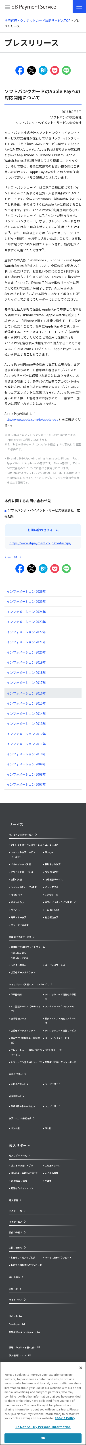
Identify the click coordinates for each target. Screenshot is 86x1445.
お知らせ (13, 1289)
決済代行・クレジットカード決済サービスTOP (37, 20)
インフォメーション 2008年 (26, 774)
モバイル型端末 (18, 964)
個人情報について (18, 1355)
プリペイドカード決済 (22, 871)
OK (43, 1438)
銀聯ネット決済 (53, 864)
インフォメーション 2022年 (26, 632)
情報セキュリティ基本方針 (22, 1347)
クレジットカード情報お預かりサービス (26, 1052)
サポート (13, 1316)
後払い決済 (16, 879)
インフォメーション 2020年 (26, 652)
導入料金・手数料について (24, 1173)
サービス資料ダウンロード (58, 1257)
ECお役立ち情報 (19, 1180)
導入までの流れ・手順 (22, 1165)
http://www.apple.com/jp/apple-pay (31, 419)
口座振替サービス (54, 879)
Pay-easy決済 (52, 909)
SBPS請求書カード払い (23, 1106)
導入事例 (13, 1200)
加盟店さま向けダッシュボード (60, 1062)
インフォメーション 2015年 (26, 703)
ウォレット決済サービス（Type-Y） (23, 854)
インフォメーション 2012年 (26, 734)
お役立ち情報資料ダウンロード (26, 1265)
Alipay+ (49, 852)
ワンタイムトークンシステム (59, 1006)
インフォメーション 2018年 (26, 672)
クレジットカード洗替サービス (60, 1030)
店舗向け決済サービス (20, 937)
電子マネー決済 (18, 917)
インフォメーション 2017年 (26, 682)
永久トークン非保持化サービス (26, 1062)
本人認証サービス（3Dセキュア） (25, 1009)
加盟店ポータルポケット (23, 1030)
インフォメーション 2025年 (26, 601)
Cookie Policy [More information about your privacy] (65, 1418)
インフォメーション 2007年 (26, 784)
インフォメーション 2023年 (26, 621)
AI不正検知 (16, 994)
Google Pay (51, 894)
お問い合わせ (15, 1247)
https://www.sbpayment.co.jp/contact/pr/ (40, 543)
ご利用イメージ (53, 1165)
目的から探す (15, 1232)
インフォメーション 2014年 (26, 713)
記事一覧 (10, 557)
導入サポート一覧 (18, 1155)
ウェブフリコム (53, 1084)
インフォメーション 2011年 (26, 744)
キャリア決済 (51, 887)
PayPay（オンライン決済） (25, 887)
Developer (14, 1324)
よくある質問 (51, 1173)
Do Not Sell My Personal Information (43, 1427)
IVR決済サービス (53, 1050)
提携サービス (15, 1221)
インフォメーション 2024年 (26, 611)
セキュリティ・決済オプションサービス (29, 984)
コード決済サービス (55, 964)
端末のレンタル (20, 957)
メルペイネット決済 (21, 864)
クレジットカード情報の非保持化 (60, 996)
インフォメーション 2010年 (26, 754)
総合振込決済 (51, 917)
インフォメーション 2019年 (26, 662)
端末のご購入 (19, 952)
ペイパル (15, 909)
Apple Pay (16, 894)
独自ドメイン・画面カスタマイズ (60, 1021)
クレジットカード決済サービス (26, 844)
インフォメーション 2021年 (26, 642)
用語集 (48, 1180)
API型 (48, 1128)
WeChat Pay (17, 902)
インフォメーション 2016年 (26, 693)
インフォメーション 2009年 (26, 764)
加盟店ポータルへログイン (22, 1332)
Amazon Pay (51, 871)
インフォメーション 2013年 (26, 723)
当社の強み (14, 1277)
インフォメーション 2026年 (26, 591)
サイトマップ (15, 1299)
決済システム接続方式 (20, 1118)
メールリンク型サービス (57, 1038)
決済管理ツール (18, 1018)
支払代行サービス (20, 1084)
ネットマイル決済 (20, 924)
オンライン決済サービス (21, 834)
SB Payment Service (30, 8)
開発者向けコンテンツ (22, 1188)
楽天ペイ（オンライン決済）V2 (61, 902)
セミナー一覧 (15, 1211)
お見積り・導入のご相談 (23, 1257)
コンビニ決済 (51, 844)
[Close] (81, 1368)
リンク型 (15, 1128)
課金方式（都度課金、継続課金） (25, 1040)
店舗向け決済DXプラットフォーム (28, 947)
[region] (43, 1403)
